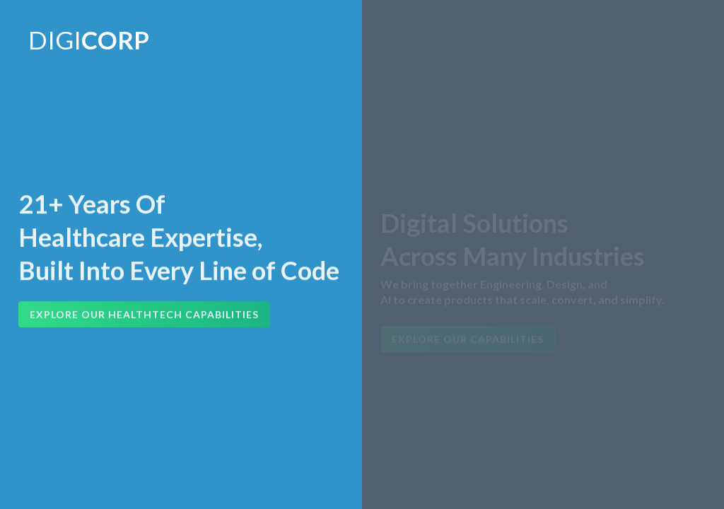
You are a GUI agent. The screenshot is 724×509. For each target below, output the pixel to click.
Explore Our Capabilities (468, 341)
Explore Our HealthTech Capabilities (144, 315)
